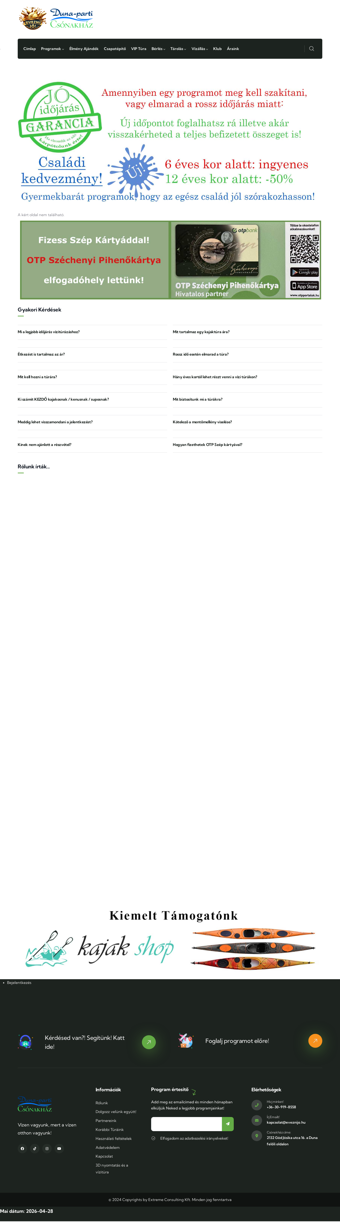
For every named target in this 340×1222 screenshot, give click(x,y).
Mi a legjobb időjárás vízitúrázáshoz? (48, 332)
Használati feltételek (114, 1139)
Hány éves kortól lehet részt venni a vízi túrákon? (215, 377)
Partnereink (106, 1121)
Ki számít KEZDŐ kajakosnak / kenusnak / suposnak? (63, 400)
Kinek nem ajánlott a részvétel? (44, 445)
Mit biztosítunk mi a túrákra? (197, 400)
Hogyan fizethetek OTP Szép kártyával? (207, 445)
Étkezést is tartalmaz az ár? (41, 355)
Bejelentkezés (19, 983)
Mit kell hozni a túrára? (37, 377)
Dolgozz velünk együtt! (116, 1112)
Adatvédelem (108, 1148)
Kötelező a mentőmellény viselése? (202, 422)
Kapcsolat (104, 1157)
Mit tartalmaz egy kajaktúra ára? (201, 332)
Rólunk (102, 1103)
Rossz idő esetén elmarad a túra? (200, 355)
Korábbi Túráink (110, 1130)
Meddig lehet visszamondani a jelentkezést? (55, 422)
